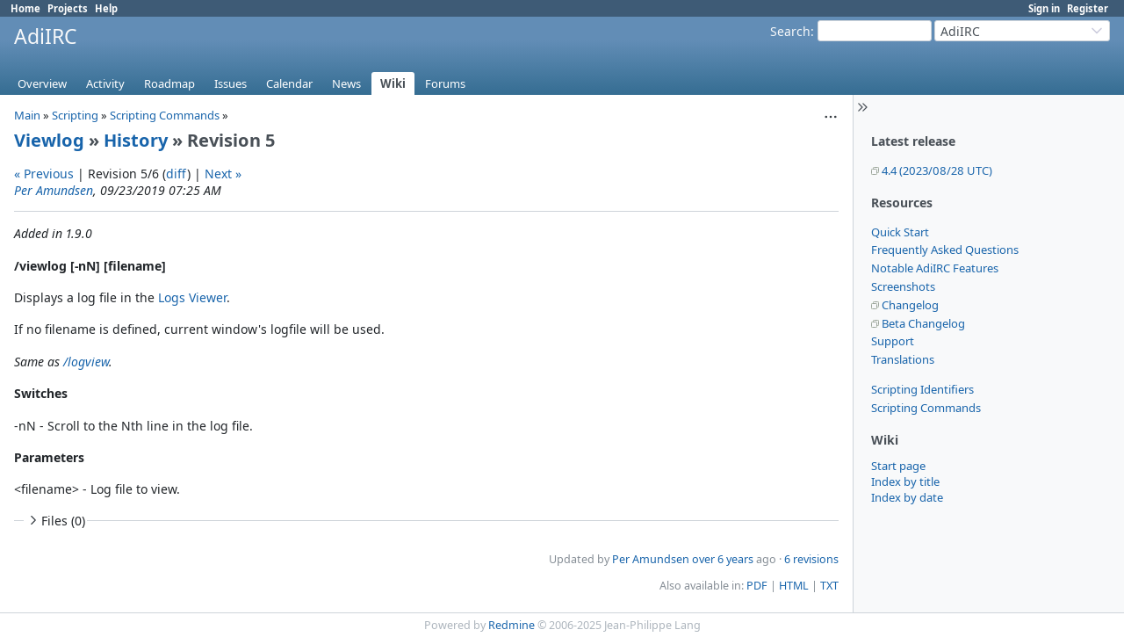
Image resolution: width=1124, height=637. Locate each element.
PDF (756, 585)
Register (1087, 8)
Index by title (905, 481)
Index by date (907, 497)
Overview (42, 83)
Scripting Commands (926, 408)
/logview (86, 361)
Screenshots (903, 286)
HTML (794, 585)
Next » (223, 173)
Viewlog (49, 140)
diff (176, 173)
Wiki (393, 83)
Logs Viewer (192, 297)
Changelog (910, 305)
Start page (898, 466)
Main (27, 115)
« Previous (44, 173)
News (346, 83)
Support (892, 341)
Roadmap (169, 83)
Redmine (511, 625)
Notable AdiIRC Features (934, 268)
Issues (230, 83)
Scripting (75, 115)
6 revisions (811, 559)
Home (25, 8)
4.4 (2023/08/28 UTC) (937, 170)
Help (106, 8)
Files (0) (55, 520)
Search (790, 31)
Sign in (1044, 8)
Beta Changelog (923, 323)
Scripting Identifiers (922, 389)
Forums (445, 83)
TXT (829, 585)
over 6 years (722, 559)
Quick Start (900, 232)
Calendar (289, 83)
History (136, 140)
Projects (67, 8)
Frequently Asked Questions (945, 249)
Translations (902, 359)
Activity (105, 83)
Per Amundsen (53, 190)
